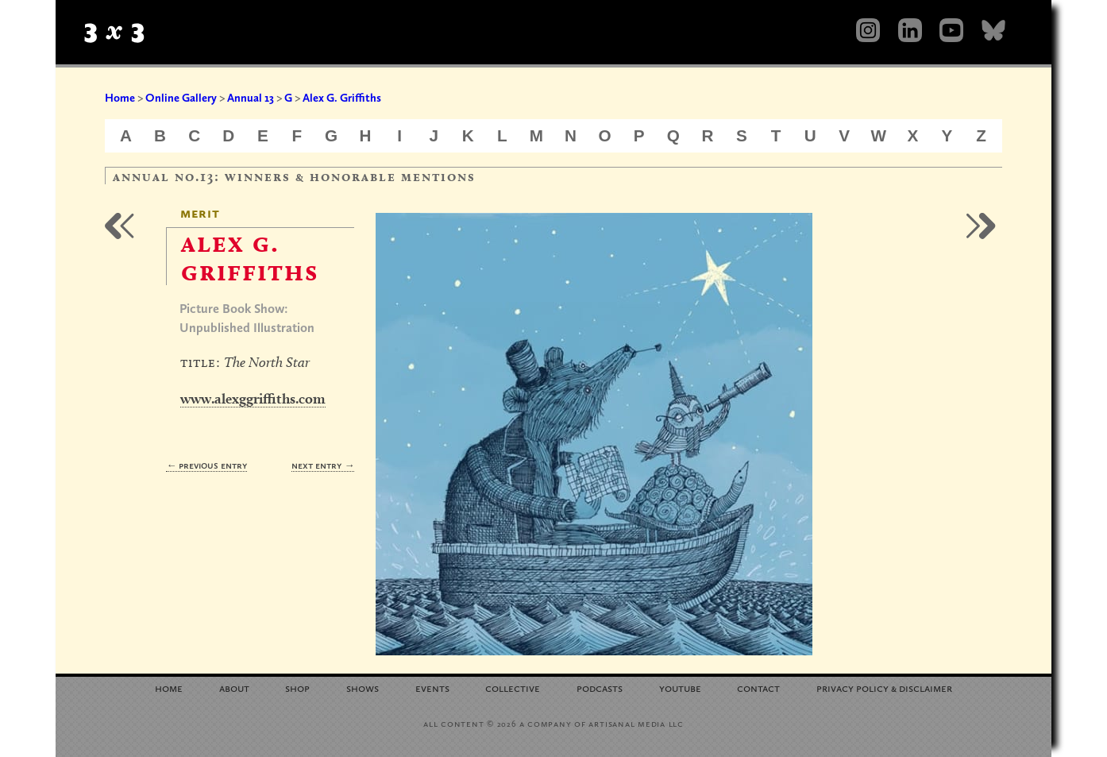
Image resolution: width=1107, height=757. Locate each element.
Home (120, 98)
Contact (758, 687)
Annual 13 (250, 98)
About (234, 687)
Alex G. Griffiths (342, 98)
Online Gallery (181, 98)
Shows (362, 687)
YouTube (680, 687)
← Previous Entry (206, 465)
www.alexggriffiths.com (253, 398)
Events (432, 687)
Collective (512, 687)
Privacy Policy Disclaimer (884, 687)
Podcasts (600, 687)
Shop (297, 687)
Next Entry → (322, 465)
